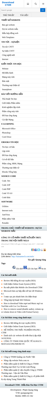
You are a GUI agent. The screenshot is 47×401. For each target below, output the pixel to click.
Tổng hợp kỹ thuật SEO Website (17, 300)
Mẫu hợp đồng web (10, 33)
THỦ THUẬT (8, 15)
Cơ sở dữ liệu (8, 159)
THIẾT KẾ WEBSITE (24, 228)
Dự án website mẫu (10, 29)
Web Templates (8, 37)
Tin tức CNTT (8, 47)
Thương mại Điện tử (11, 85)
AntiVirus (6, 215)
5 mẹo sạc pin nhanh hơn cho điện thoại (20, 297)
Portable (5, 223)
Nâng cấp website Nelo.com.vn (16, 360)
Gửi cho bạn (30, 269)
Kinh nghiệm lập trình (11, 107)
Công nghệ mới (8, 55)
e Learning (7, 124)
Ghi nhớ (17, 269)
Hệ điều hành (7, 73)
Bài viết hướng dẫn (12, 94)
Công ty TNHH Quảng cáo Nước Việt (19, 357)
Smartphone (7, 89)
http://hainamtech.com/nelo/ (23, 256)
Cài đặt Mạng (7, 120)
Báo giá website (8, 25)
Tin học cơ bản (8, 147)
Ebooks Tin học (10, 142)
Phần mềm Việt (8, 219)
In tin (42, 269)
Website (5, 69)
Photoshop (6, 133)
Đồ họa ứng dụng (9, 115)
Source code (8, 176)
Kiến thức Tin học (11, 64)
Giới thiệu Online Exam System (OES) (19, 284)
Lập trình (6, 151)
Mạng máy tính (8, 77)
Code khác (6, 197)
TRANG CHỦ (7, 228)
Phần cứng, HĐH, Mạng (12, 163)
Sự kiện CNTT (8, 51)
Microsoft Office (9, 128)
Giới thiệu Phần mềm (11, 103)
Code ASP (6, 185)
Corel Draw (6, 137)
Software (7, 202)
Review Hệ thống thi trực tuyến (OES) (20, 281)
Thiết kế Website (10, 20)
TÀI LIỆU (24, 15)
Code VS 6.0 (7, 193)
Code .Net (6, 181)
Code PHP (6, 189)
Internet (5, 59)
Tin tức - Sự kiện (10, 42)
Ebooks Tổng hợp (9, 172)
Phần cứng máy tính (10, 111)
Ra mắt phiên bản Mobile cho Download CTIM (23, 287)
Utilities (5, 206)
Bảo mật (5, 81)
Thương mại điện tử (10, 168)
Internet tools (7, 210)
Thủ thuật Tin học (9, 99)
